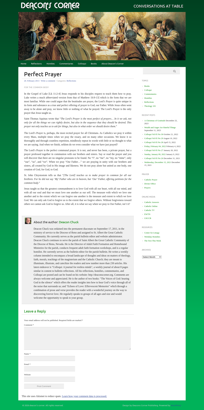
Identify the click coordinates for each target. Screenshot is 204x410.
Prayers (147, 187)
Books (94, 64)
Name (27, 354)
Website (27, 374)
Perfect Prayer (43, 74)
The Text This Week (152, 241)
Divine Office (150, 183)
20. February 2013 (31, 81)
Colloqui (82, 64)
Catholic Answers (151, 202)
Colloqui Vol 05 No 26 (153, 158)
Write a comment (48, 81)
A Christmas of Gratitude (154, 120)
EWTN (147, 214)
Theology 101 (150, 106)
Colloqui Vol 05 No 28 (153, 142)
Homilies (51, 64)
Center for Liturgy (152, 233)
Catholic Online (151, 206)
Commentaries (66, 64)
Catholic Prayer (150, 179)
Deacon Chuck (69, 222)
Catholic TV (149, 210)
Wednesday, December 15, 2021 (157, 162)
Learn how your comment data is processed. (84, 396)
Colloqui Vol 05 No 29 (153, 138)
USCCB (147, 218)
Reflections (36, 64)
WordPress (176, 405)
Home (23, 64)
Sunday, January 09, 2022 (155, 154)
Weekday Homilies (152, 237)
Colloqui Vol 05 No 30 (153, 134)
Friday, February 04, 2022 (155, 146)
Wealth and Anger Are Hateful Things (160, 127)
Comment (29, 325)
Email (27, 364)
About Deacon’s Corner (113, 64)
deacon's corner (50, 6)
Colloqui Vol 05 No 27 (153, 150)
